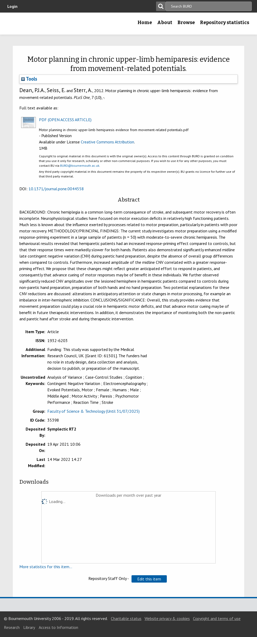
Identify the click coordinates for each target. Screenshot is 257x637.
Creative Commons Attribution (107, 141)
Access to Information (58, 627)
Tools (29, 79)
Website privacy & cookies (167, 618)
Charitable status (126, 618)
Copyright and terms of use (217, 618)
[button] (149, 579)
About (164, 22)
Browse (186, 22)
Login (12, 6)
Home (145, 22)
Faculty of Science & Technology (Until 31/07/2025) (93, 411)
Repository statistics (224, 22)
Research (12, 627)
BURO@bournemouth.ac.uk (79, 165)
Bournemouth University (38, 23)
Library (29, 627)
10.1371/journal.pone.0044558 (56, 188)
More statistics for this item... (45, 566)
